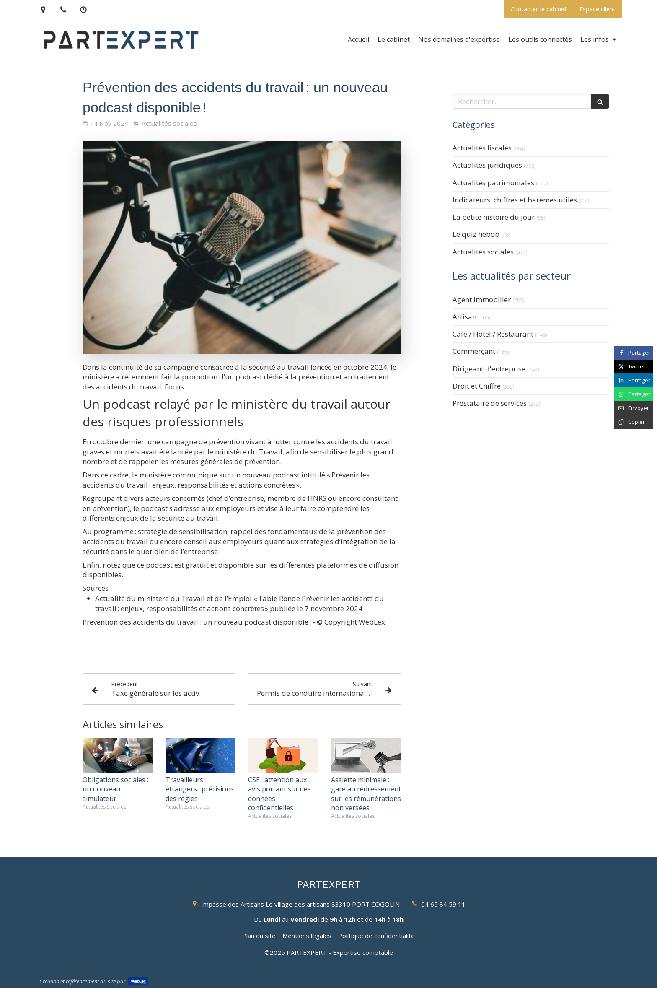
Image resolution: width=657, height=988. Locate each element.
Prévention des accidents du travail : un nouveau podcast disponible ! (197, 622)
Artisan (464, 317)
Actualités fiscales (482, 148)
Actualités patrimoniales (493, 182)
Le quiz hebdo (476, 234)
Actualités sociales (483, 252)
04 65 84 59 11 (443, 904)
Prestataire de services (490, 403)
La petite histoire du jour (494, 217)
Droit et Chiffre (477, 386)
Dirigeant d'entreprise (489, 368)
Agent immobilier (482, 299)
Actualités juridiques (487, 165)
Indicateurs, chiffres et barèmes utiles (515, 200)
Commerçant (474, 351)
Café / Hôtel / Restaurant (493, 334)
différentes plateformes (318, 565)
